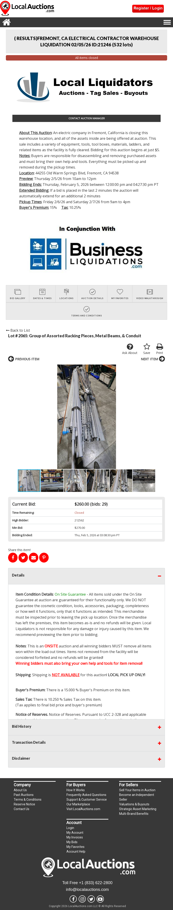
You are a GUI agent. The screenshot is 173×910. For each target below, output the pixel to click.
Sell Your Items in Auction (137, 790)
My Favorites (75, 847)
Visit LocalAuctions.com (83, 809)
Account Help (75, 851)
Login (70, 828)
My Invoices (74, 837)
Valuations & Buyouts (134, 804)
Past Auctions (24, 795)
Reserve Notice (24, 804)
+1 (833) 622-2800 (96, 883)
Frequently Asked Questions (86, 795)
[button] (12, 416)
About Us (20, 790)
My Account (74, 832)
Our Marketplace (78, 804)
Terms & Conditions (27, 799)
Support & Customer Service (86, 799)
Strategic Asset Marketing (137, 809)
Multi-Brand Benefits (133, 813)
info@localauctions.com (87, 889)
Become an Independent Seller (136, 797)
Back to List (18, 330)
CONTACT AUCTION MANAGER (86, 118)
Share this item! (19, 550)
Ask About (129, 349)
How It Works (75, 790)
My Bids (71, 842)
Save (146, 349)
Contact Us (21, 809)
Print (159, 349)
